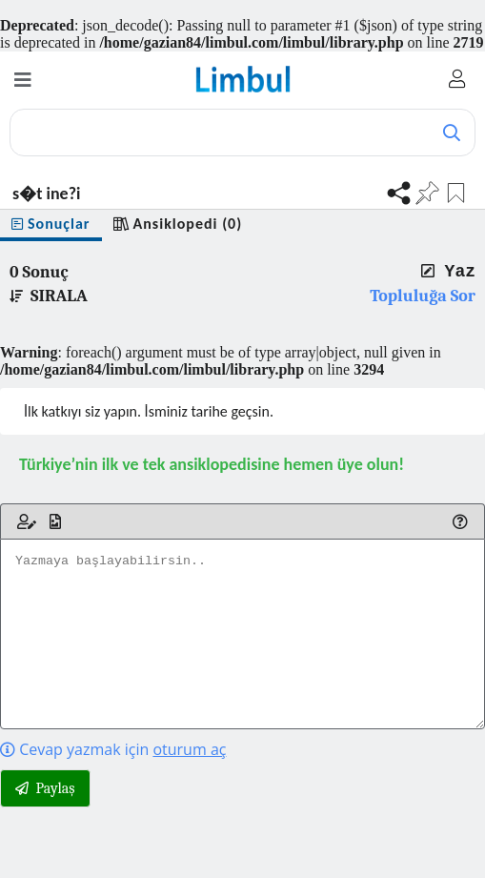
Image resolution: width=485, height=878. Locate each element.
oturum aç (189, 749)
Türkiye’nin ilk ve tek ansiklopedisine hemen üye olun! (211, 464)
